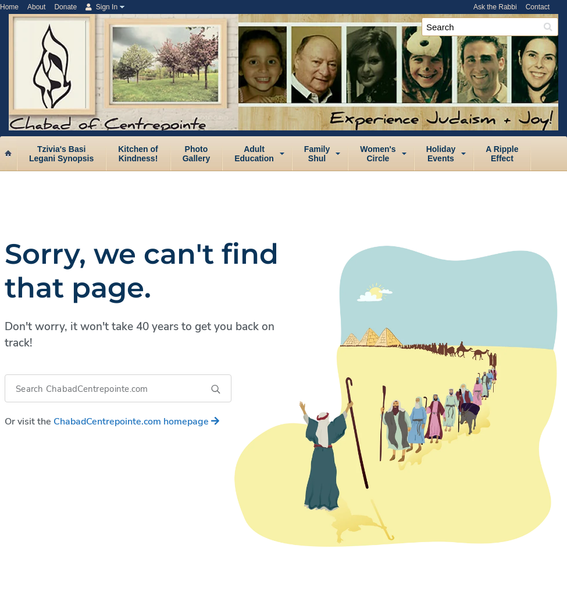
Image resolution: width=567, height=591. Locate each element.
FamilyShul (317, 153)
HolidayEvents (441, 153)
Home (9, 7)
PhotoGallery (196, 153)
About (36, 7)
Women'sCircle (377, 153)
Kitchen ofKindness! (138, 153)
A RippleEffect (502, 153)
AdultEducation (254, 153)
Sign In (101, 7)
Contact (538, 7)
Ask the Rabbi (495, 7)
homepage (136, 421)
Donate (65, 7)
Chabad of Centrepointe (288, 31)
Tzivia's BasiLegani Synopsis (61, 153)
